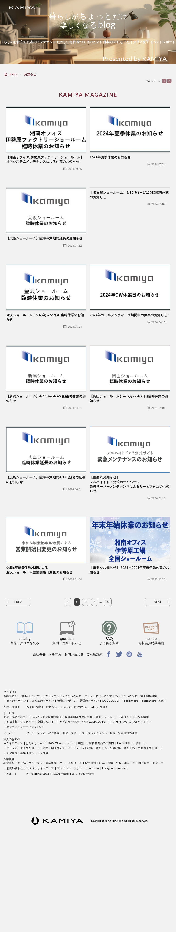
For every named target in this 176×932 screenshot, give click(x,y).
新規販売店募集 (16, 835)
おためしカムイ (35, 825)
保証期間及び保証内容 (78, 799)
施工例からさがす (126, 778)
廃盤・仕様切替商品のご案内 (96, 825)
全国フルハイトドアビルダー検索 (58, 804)
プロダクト (10, 774)
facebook (93, 850)
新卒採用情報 (60, 856)
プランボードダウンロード (23, 830)
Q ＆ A (30, 850)
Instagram (108, 850)
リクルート (10, 856)
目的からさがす (30, 778)
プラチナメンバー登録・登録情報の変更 (112, 815)
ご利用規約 (95, 737)
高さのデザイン (16, 783)
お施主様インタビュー (20, 804)
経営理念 (8, 845)
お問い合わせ (74, 737)
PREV (18, 684)
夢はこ (125, 799)
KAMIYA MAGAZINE (94, 804)
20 (107, 684)
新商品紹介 (10, 778)
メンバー (8, 815)
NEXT (158, 684)
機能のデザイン (66, 783)
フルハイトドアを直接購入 (45, 799)
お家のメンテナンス (41, 42)
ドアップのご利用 (14, 799)
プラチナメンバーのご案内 (42, 815)
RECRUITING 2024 (37, 856)
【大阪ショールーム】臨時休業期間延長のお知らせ (44, 266)
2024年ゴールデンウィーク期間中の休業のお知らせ (128, 356)
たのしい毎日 (66, 42)
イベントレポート (162, 42)
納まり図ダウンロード (56, 830)
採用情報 (90, 845)
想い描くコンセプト (30, 845)
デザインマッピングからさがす (62, 778)
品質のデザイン (89, 783)
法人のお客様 (11, 821)
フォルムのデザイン (41, 783)
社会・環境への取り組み (114, 845)
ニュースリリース (71, 845)
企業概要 (8, 841)
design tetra (131, 783)
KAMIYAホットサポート (131, 825)
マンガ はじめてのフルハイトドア (130, 804)
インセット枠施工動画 (87, 830)
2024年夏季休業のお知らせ (110, 171)
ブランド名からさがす (98, 778)
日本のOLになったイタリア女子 (126, 42)
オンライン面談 (38, 835)
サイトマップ (45, 850)
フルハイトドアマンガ (73, 789)
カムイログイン (13, 825)
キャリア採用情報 (83, 856)
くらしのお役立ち (13, 42)
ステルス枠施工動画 (116, 830)
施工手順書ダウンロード (147, 830)
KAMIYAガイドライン (61, 825)
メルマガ (55, 737)
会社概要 (39, 737)
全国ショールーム (107, 799)
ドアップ (157, 845)
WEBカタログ (99, 789)
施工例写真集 (148, 778)
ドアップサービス (74, 815)
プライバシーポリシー (71, 850)
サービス (8, 795)
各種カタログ (11, 789)
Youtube (123, 850)
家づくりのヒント (89, 42)
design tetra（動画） (154, 783)
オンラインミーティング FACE (25, 809)
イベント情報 (140, 799)
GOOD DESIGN (111, 783)
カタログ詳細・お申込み (41, 789)
